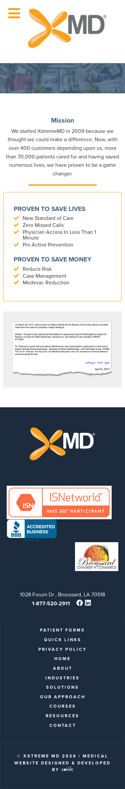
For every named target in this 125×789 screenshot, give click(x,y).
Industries (62, 678)
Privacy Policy (62, 649)
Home (62, 658)
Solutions (62, 687)
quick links (62, 640)
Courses (62, 706)
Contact (62, 725)
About (62, 668)
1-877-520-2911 (51, 603)
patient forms (62, 630)
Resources (62, 716)
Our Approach (62, 697)
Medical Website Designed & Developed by (62, 763)
